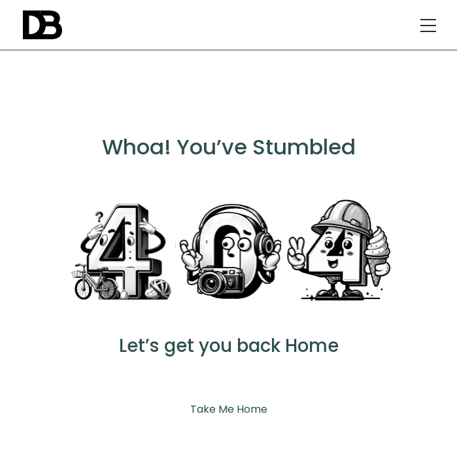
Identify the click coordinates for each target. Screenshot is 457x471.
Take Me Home (228, 409)
